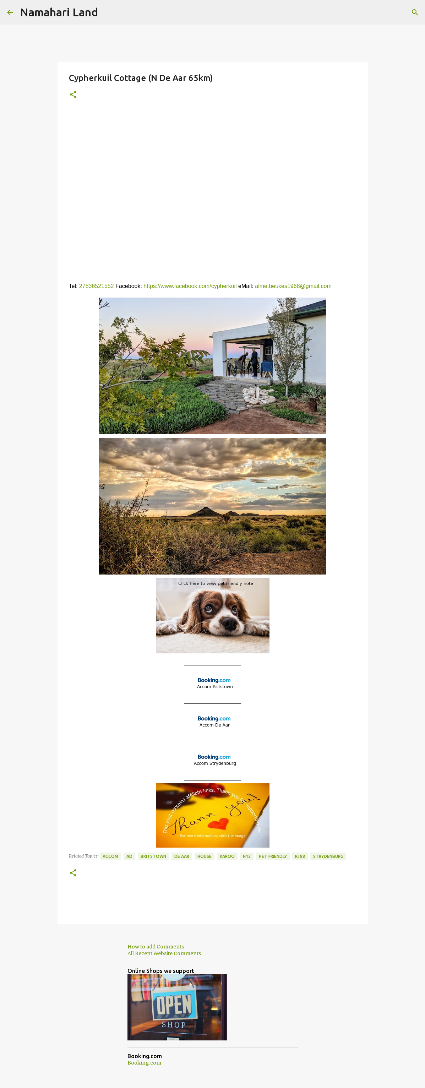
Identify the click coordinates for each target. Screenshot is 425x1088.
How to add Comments (155, 946)
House (204, 856)
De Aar (181, 856)
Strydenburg (328, 856)
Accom (110, 856)
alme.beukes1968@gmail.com (293, 286)
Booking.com (144, 1063)
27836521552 (97, 286)
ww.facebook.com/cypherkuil (201, 286)
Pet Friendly (273, 856)
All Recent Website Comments (164, 953)
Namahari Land (59, 12)
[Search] (415, 12)
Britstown (153, 856)
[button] (73, 95)
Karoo (227, 856)
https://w (154, 286)
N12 (247, 856)
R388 (300, 856)
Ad (129, 856)
